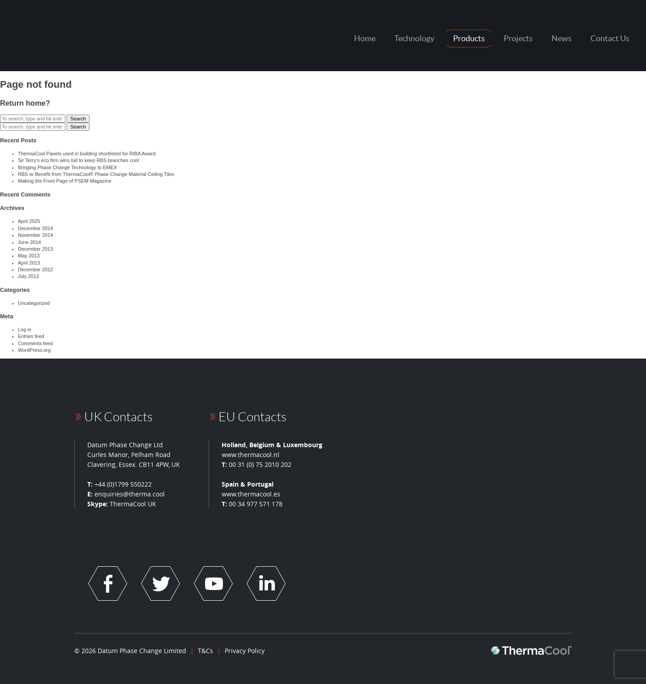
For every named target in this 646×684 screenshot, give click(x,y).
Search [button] (78, 118)
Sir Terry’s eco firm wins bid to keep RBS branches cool (78, 160)
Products (469, 38)
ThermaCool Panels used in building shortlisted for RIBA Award (86, 153)
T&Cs (205, 650)
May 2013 (28, 255)
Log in (24, 329)
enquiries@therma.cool (129, 494)
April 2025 (29, 221)
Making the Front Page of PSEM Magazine (64, 181)
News (562, 38)
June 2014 (29, 242)
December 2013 (35, 249)
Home (365, 38)
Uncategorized (34, 303)
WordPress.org (34, 350)
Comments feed (35, 343)
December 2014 (35, 228)
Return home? (25, 103)
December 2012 (35, 269)
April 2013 (29, 262)
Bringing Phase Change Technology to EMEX (67, 167)
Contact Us (609, 38)
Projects (518, 38)
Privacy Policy (245, 650)
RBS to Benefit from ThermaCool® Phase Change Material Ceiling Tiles (96, 174)
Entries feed (31, 336)
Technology (414, 38)
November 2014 (35, 235)
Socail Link (107, 583)
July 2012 (28, 276)
